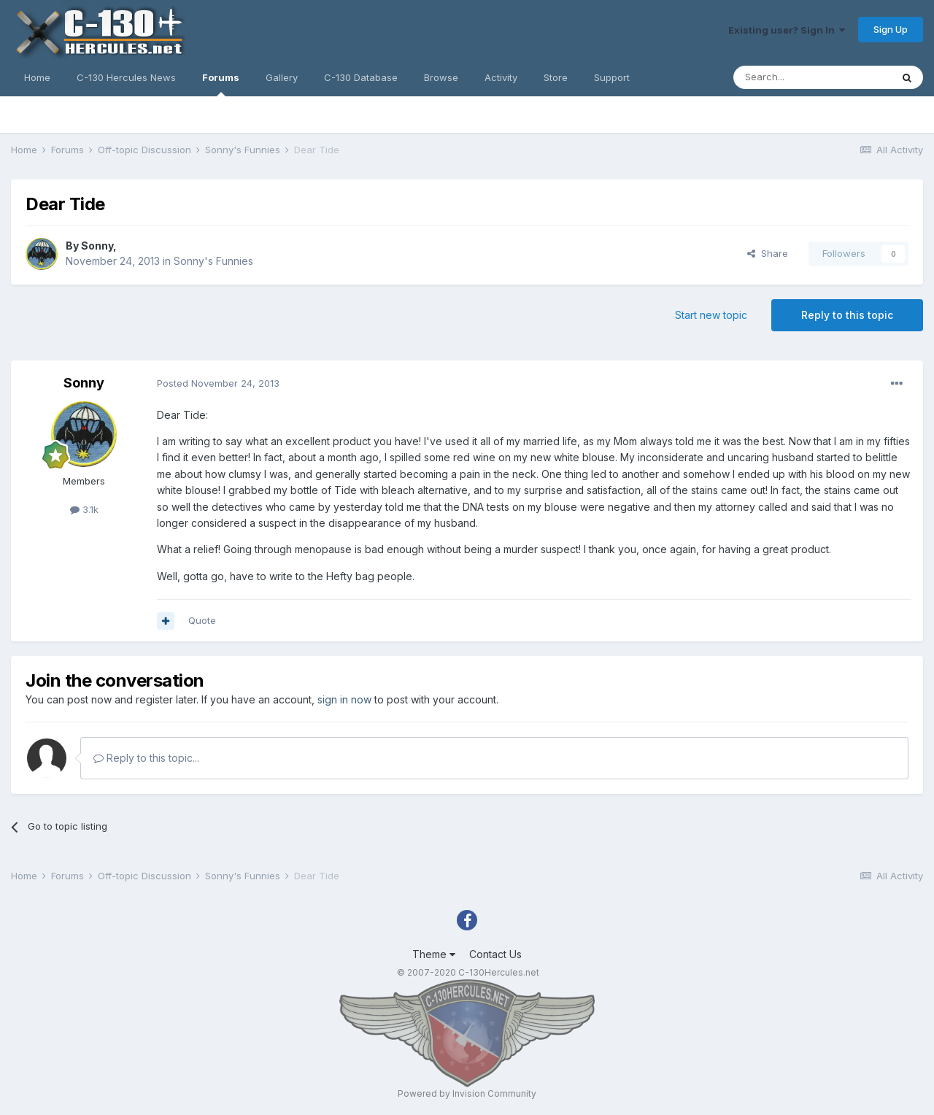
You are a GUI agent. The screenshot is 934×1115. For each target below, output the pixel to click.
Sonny (97, 245)
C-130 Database (361, 77)
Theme (433, 954)
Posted (218, 383)
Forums (220, 84)
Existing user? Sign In (786, 30)
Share (767, 253)
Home (37, 77)
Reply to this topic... (146, 758)
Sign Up (890, 29)
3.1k (84, 509)
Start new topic (711, 315)
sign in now (344, 699)
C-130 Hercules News (126, 77)
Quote (202, 620)
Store (556, 77)
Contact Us (495, 954)
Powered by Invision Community (467, 1093)
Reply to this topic (847, 315)
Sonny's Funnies (213, 261)
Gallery (282, 77)
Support (612, 77)
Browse (441, 77)
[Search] (812, 77)
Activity (501, 77)
